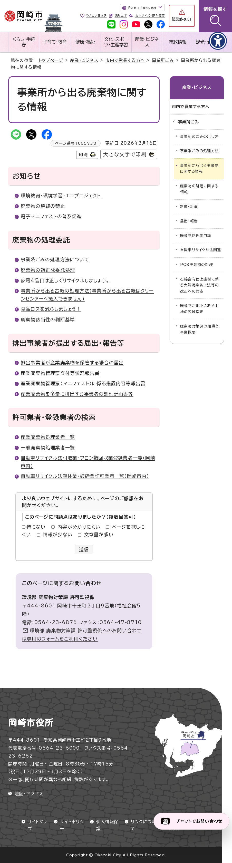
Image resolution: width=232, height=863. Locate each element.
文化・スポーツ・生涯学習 (116, 42)
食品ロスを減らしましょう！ (51, 309)
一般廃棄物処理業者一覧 (48, 447)
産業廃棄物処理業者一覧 (48, 437)
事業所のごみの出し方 (199, 136)
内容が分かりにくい (78, 527)
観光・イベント (208, 42)
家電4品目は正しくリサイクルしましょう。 (65, 280)
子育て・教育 (55, 42)
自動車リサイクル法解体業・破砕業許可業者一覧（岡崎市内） (85, 476)
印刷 (83, 155)
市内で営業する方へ (125, 60)
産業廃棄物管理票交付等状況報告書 (60, 373)
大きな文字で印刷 (125, 154)
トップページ (50, 60)
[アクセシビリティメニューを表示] (218, 41)
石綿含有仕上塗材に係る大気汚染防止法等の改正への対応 (199, 285)
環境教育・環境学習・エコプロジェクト (61, 195)
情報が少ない (57, 534)
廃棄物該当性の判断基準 (48, 319)
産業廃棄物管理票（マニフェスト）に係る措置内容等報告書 (83, 383)
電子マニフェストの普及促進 (51, 216)
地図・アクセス (28, 793)
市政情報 (177, 42)
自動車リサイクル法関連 (200, 250)
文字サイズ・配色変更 (150, 15)
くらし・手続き (24, 42)
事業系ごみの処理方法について (55, 259)
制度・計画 (189, 206)
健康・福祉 (85, 42)
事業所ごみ (163, 60)
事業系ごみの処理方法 (199, 151)
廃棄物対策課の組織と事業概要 (199, 329)
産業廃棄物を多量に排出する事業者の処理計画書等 (77, 394)
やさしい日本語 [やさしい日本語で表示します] (96, 15)
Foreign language (142, 7)
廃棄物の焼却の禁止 (43, 206)
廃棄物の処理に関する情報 (199, 189)
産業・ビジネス (147, 42)
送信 (84, 549)
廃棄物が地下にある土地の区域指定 (199, 309)
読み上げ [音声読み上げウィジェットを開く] (121, 15)
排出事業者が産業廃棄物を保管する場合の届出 (72, 362)
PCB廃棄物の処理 (196, 264)
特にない (36, 527)
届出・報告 (189, 221)
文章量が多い (99, 534)
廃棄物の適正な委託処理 (48, 270)
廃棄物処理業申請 (195, 235)
